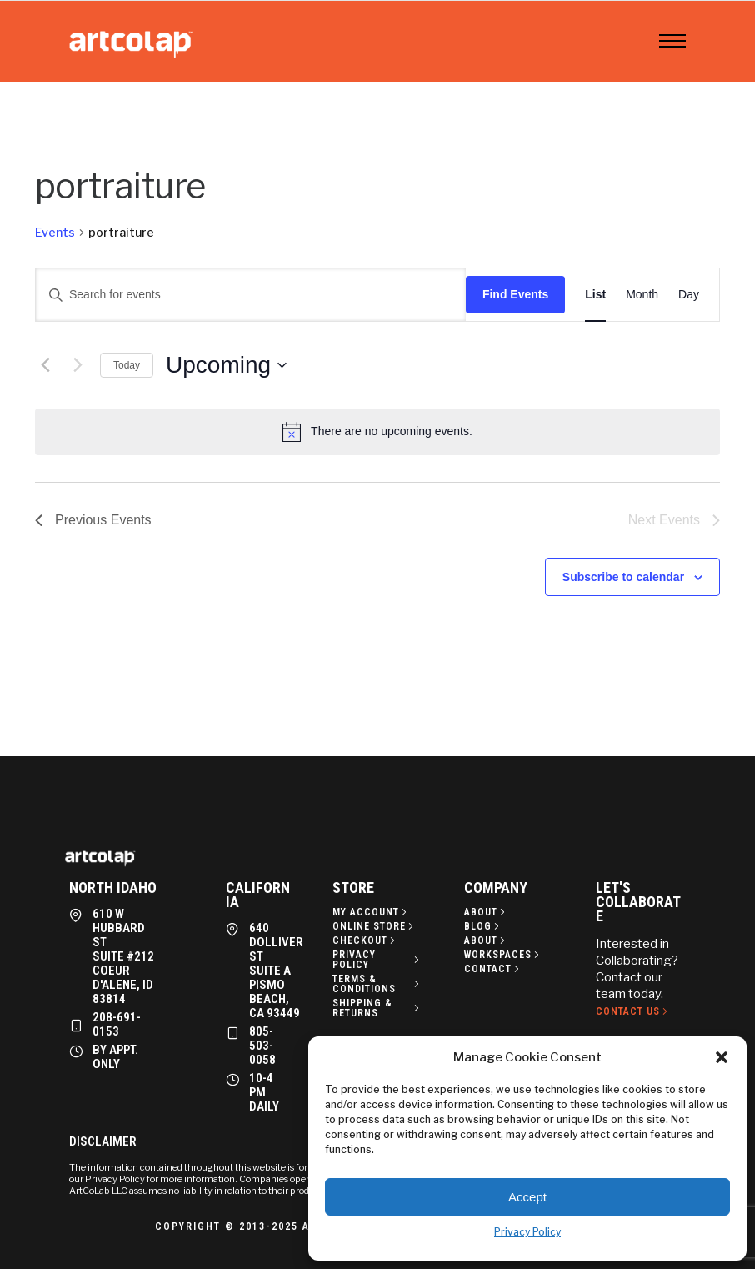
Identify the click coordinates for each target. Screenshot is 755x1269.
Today (126, 365)
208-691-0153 (116, 1024)
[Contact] (493, 969)
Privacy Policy (527, 1232)
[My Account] (371, 912)
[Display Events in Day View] (688, 294)
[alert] (377, 432)
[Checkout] (365, 940)
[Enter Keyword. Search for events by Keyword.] (251, 294)
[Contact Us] (633, 1011)
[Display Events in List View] (595, 294)
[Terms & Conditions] (377, 984)
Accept (527, 1197)
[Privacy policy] (377, 960)
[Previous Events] (45, 365)
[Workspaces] (503, 955)
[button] (721, 1057)
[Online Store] (374, 926)
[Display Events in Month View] (642, 294)
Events (55, 232)
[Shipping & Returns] (377, 1008)
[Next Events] (78, 365)
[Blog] (483, 926)
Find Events (515, 294)
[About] (486, 912)
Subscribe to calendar (623, 577)
